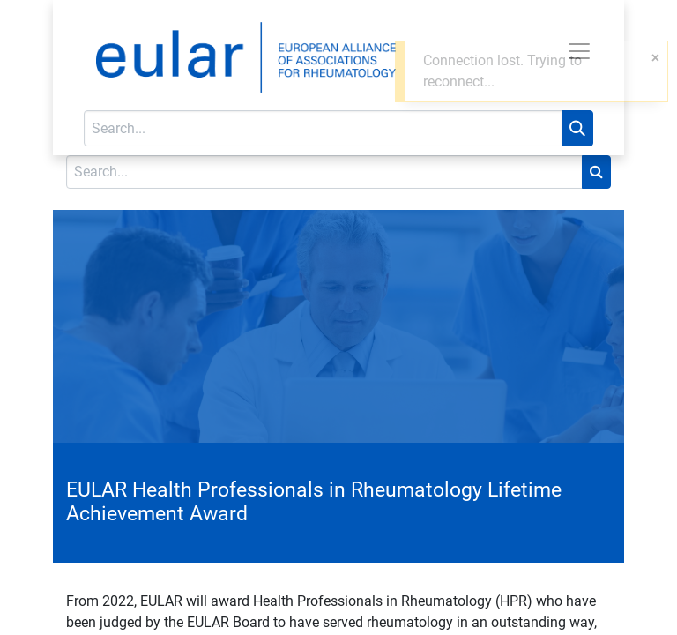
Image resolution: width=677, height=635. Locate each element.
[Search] (577, 128)
